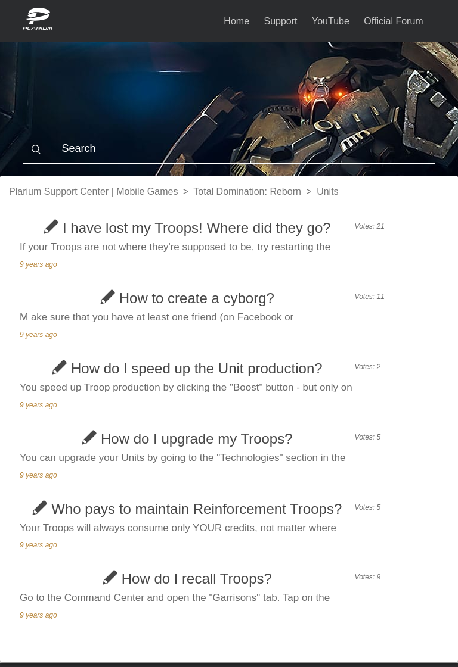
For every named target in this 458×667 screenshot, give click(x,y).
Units (327, 191)
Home (236, 21)
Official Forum (393, 21)
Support (281, 21)
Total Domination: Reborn (247, 191)
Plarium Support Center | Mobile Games (93, 191)
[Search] (229, 149)
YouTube (330, 21)
